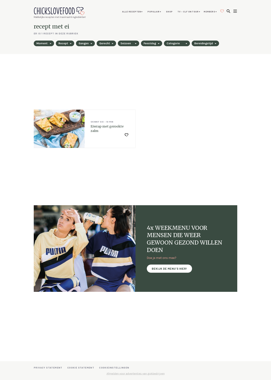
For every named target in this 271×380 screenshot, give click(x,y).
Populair (154, 11)
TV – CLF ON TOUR (188, 11)
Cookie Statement (80, 367)
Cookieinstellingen (114, 367)
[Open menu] (235, 11)
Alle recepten (131, 11)
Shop (169, 11)
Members (209, 11)
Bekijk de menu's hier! (169, 268)
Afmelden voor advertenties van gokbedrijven (136, 373)
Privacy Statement (48, 367)
